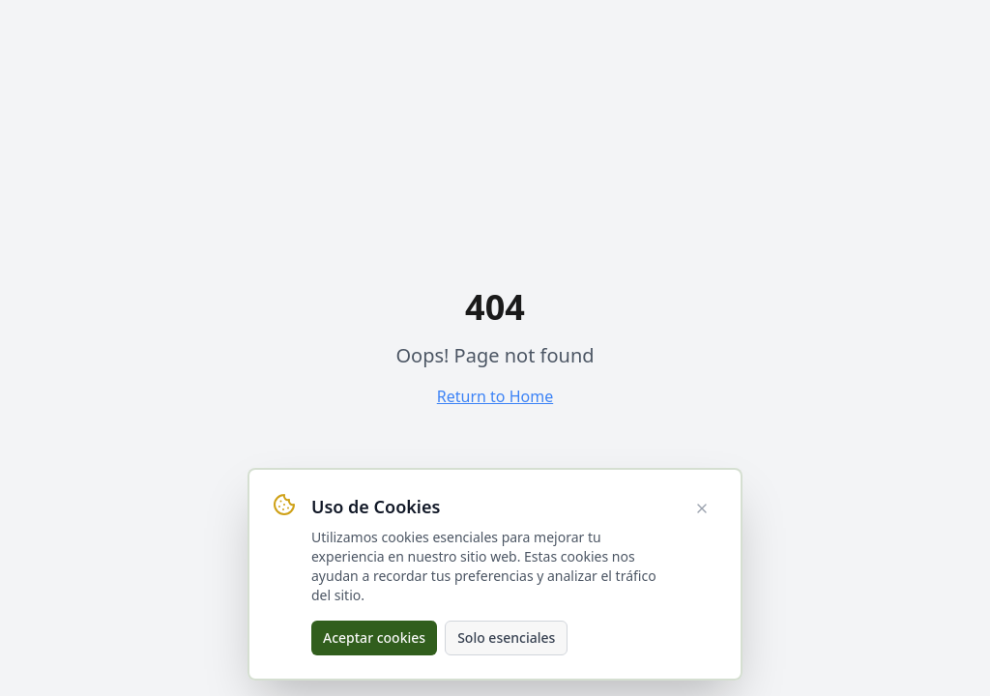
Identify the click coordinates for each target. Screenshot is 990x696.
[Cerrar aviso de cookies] (701, 508)
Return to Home (495, 396)
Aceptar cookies (374, 637)
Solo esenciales (506, 637)
